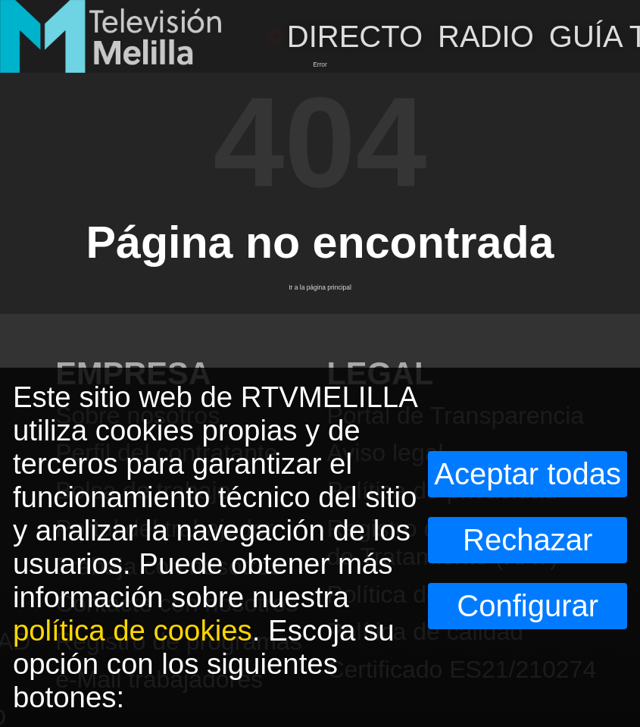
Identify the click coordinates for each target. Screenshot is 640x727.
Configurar (527, 605)
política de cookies (132, 630)
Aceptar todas (527, 473)
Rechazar (527, 539)
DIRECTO (345, 36)
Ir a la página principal (320, 287)
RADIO (486, 36)
